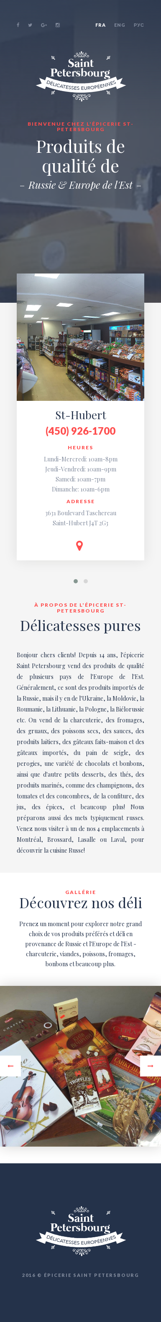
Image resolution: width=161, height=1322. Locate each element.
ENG (119, 25)
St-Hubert (80, 415)
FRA (100, 25)
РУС (139, 25)
